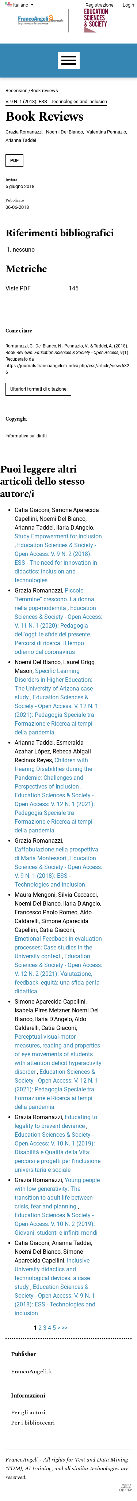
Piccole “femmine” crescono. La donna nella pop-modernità (54, 599)
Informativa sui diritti (26, 436)
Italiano (24, 4)
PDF (14, 160)
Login (128, 5)
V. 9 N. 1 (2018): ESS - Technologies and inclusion (56, 101)
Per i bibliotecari (33, 1422)
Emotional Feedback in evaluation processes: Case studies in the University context (58, 947)
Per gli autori (28, 1412)
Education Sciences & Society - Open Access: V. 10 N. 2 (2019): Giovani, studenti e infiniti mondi (56, 1224)
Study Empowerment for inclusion (58, 536)
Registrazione (99, 5)
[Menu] (69, 60)
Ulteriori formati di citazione (38, 389)
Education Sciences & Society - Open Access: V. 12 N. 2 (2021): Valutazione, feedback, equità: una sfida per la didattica (58, 974)
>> (65, 1327)
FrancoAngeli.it (31, 1371)
